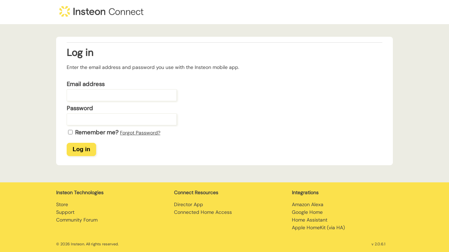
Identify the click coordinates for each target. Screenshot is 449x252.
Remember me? (97, 132)
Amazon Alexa (307, 204)
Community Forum (77, 220)
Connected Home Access (203, 212)
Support (65, 212)
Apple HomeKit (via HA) (318, 227)
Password (80, 108)
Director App (188, 204)
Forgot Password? (140, 133)
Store (62, 204)
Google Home (307, 212)
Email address (86, 84)
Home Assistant (309, 220)
